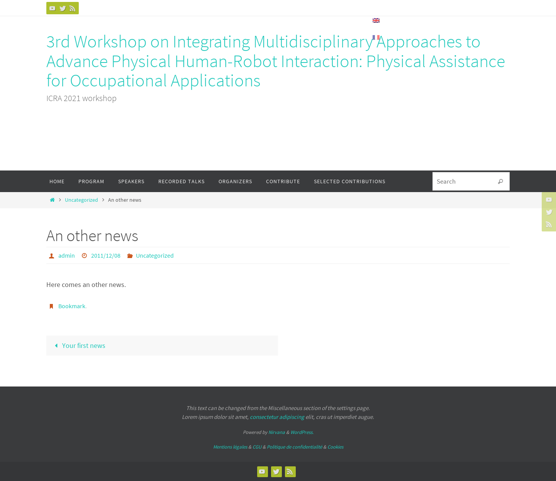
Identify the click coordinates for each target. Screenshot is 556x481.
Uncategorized (81, 199)
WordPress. (302, 432)
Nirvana (276, 432)
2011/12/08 (105, 255)
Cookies (335, 447)
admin (66, 255)
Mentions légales (230, 447)
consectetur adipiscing (277, 416)
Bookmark (71, 306)
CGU (257, 447)
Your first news (78, 345)
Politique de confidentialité (294, 447)
